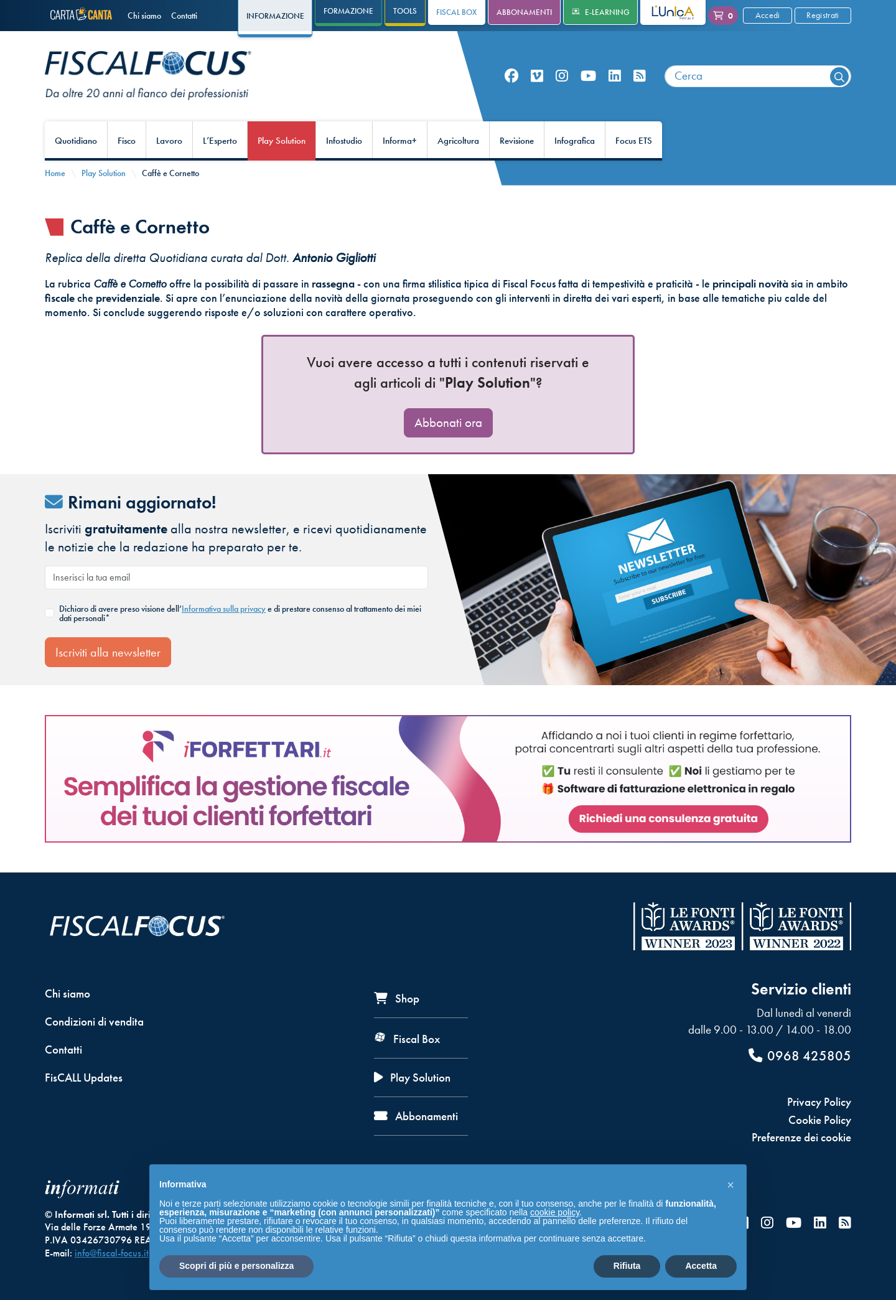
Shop (396, 998)
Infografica (574, 140)
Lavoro (169, 140)
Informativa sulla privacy (224, 608)
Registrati (822, 15)
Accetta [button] (701, 1266)
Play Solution (282, 140)
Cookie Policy (819, 1120)
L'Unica (663, 12)
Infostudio (344, 140)
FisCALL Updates (84, 1077)
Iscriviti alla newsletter (108, 652)
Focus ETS (633, 140)
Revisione (517, 140)
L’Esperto (220, 140)
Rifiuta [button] (627, 1266)
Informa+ (400, 140)
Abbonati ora (448, 422)
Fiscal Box (456, 12)
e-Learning (601, 12)
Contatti (184, 15)
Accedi (767, 15)
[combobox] (758, 76)
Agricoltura (458, 140)
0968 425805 (800, 1056)
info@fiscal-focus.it (112, 1253)
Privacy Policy (819, 1102)
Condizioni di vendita (94, 1021)
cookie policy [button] (554, 1212)
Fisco (127, 140)
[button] (730, 1184)
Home (55, 173)
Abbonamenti (524, 12)
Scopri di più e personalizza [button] (236, 1266)
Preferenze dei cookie (801, 1137)
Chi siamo (144, 15)
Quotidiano (76, 140)
